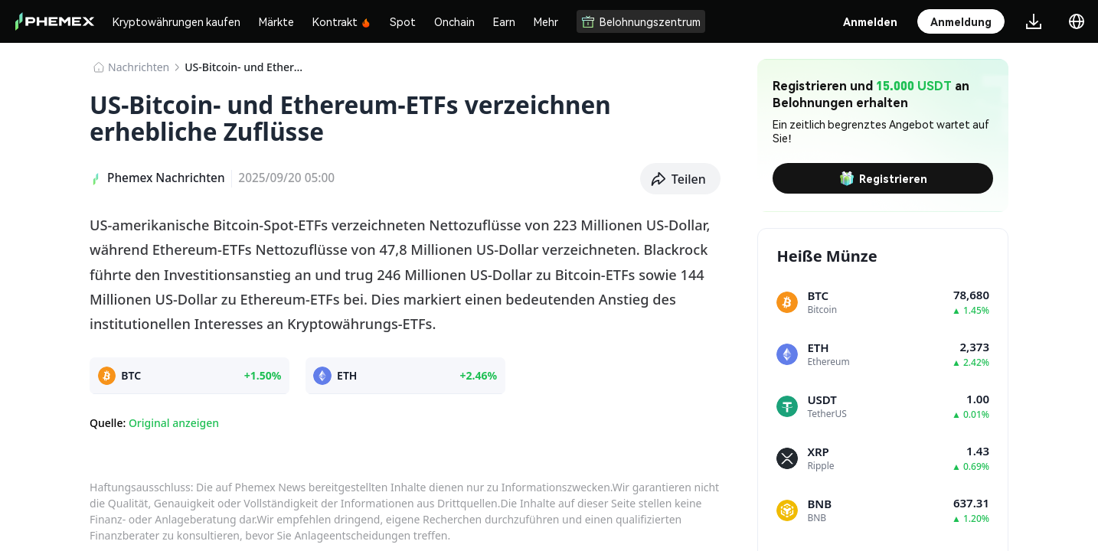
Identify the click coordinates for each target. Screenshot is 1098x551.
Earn (504, 21)
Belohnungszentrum (641, 21)
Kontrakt (341, 21)
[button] (680, 179)
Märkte (276, 21)
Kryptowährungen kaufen (176, 21)
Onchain (454, 21)
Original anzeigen (174, 423)
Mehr (546, 21)
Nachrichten (138, 67)
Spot (403, 21)
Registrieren (883, 178)
